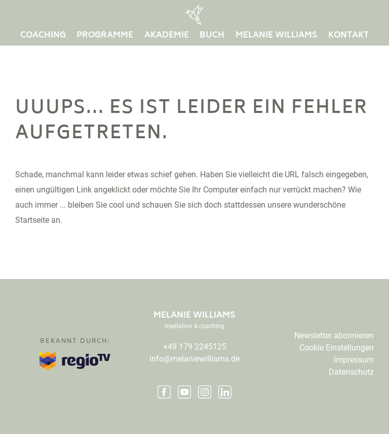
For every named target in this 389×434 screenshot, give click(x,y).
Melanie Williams (277, 35)
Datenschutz (351, 372)
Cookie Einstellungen (336, 347)
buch (212, 35)
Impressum (354, 360)
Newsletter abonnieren (334, 335)
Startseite (32, 220)
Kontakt (348, 35)
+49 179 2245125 (194, 346)
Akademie (166, 35)
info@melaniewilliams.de (194, 359)
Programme (104, 35)
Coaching (43, 35)
